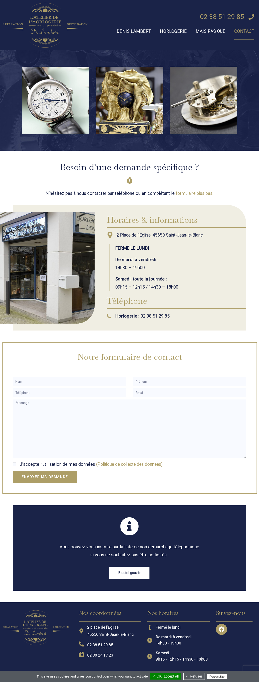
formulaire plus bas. (194, 193)
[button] (129, 572)
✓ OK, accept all (166, 676)
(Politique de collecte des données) (131, 464)
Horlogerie (173, 31)
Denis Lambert (134, 31)
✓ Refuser (194, 676)
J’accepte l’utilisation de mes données (93, 464)
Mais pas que (210, 31)
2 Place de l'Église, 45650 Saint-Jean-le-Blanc (161, 235)
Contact (244, 31)
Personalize (217, 676)
